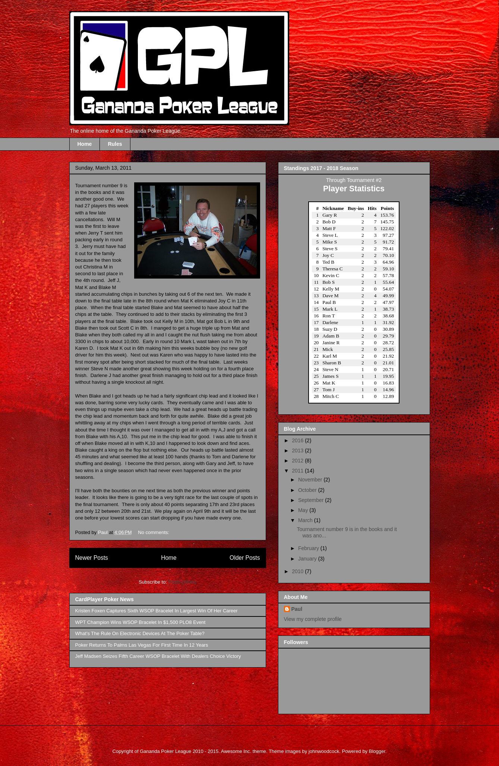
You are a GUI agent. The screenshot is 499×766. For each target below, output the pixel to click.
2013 (298, 450)
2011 (298, 471)
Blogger (377, 751)
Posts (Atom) (182, 582)
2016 (298, 440)
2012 (298, 461)
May (303, 510)
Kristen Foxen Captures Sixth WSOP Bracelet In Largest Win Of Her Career (156, 610)
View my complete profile (313, 619)
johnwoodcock (324, 751)
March (306, 520)
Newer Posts (91, 558)
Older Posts (245, 558)
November (310, 480)
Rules (115, 144)
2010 (298, 571)
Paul (297, 609)
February (309, 548)
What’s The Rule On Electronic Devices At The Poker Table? (140, 633)
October (308, 490)
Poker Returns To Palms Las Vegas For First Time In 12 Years (141, 645)
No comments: (154, 532)
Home (85, 144)
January (308, 559)
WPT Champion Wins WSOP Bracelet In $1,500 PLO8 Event (140, 622)
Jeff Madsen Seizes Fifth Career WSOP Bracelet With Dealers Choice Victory (158, 656)
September (311, 500)
